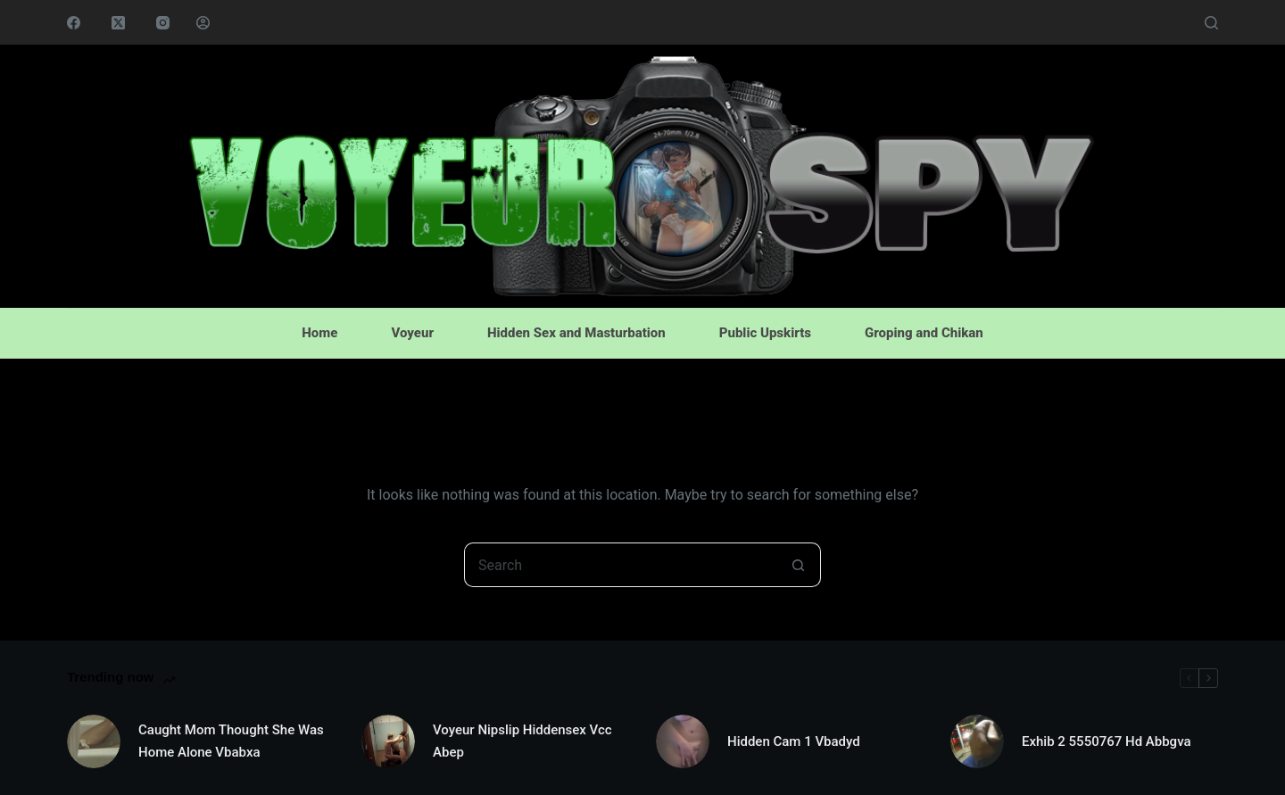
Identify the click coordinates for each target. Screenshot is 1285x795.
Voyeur (412, 333)
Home (319, 333)
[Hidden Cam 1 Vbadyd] (682, 741)
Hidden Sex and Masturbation (576, 333)
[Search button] (798, 564)
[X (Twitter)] (118, 22)
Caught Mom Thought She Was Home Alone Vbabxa (231, 741)
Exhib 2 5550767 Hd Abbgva (1106, 741)
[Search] (1211, 22)
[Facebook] (73, 22)
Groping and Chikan (924, 333)
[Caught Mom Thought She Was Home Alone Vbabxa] (93, 741)
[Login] (203, 22)
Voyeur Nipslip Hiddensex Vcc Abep (522, 741)
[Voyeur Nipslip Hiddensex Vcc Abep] (388, 741)
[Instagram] (163, 22)
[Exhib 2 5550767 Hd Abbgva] (977, 741)
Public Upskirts (765, 333)
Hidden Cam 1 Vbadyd (793, 741)
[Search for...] (620, 564)
